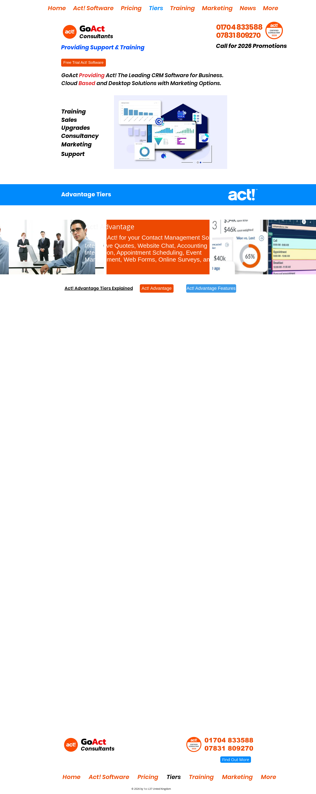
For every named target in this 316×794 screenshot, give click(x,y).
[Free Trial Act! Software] (83, 63)
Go (84, 28)
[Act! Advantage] (157, 288)
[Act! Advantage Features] (211, 288)
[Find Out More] (235, 759)
